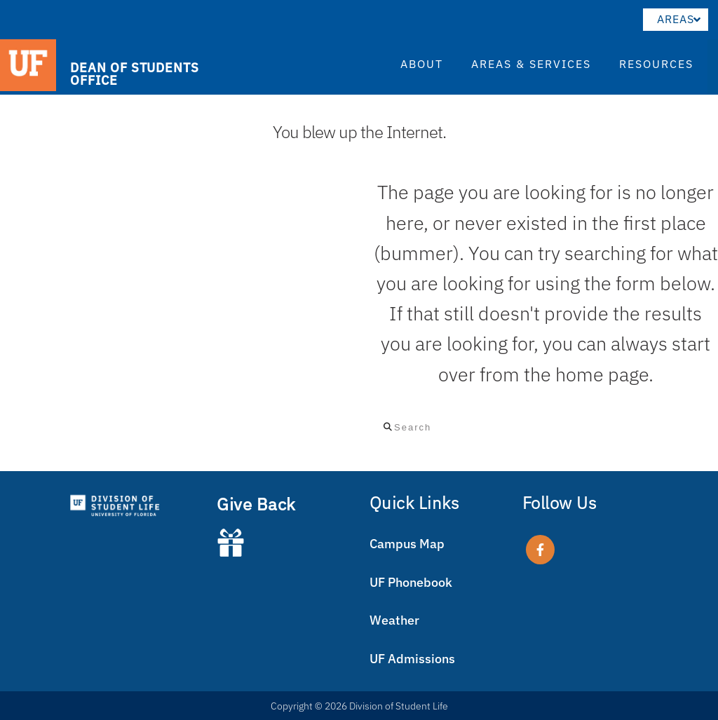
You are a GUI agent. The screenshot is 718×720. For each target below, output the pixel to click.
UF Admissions (412, 659)
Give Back (256, 504)
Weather (394, 620)
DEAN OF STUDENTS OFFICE (134, 73)
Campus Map (407, 544)
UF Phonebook (411, 582)
